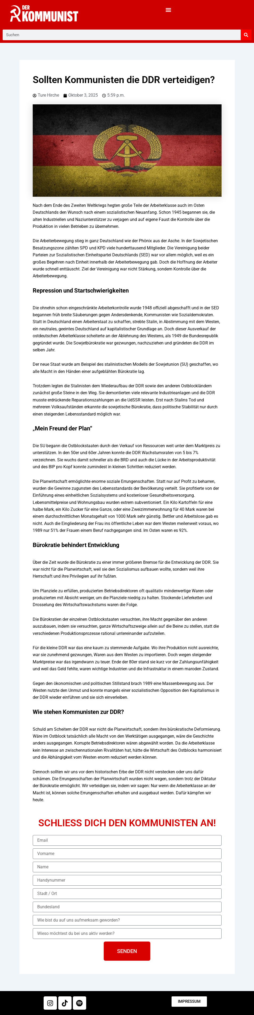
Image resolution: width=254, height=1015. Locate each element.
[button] (168, 9)
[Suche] (246, 35)
